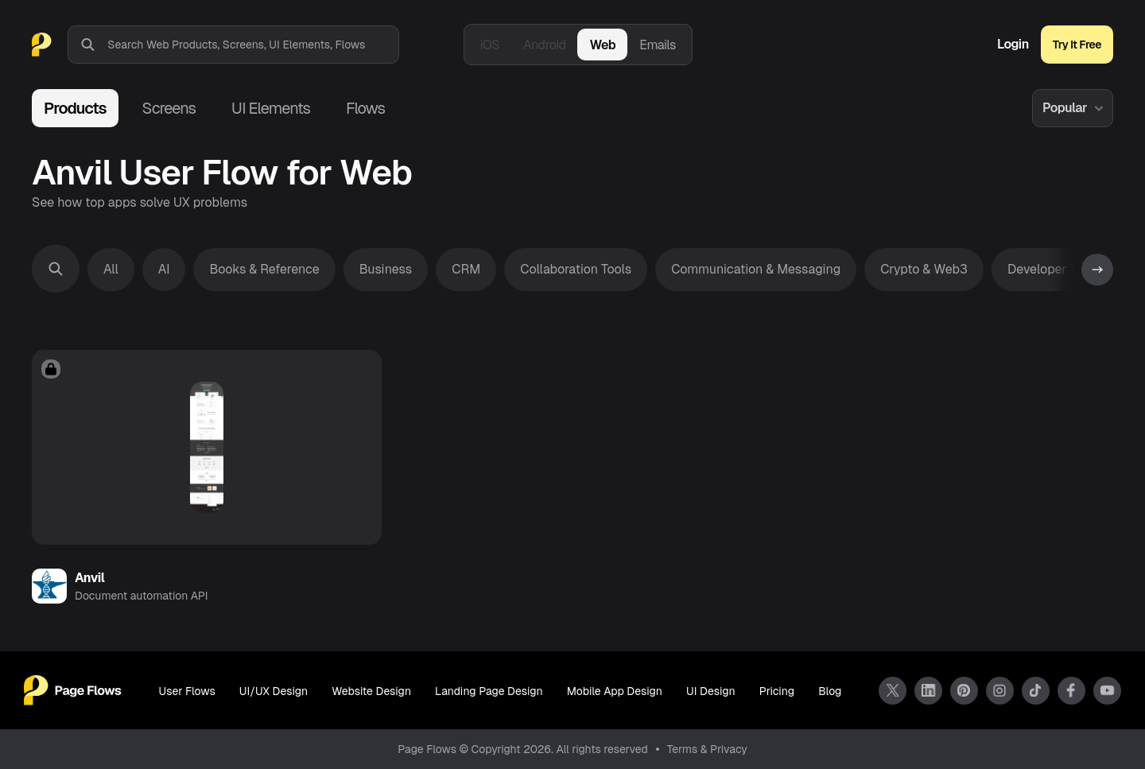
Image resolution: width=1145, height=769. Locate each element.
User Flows (187, 691)
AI (164, 269)
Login (1013, 44)
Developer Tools (1053, 269)
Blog (829, 691)
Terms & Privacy (707, 749)
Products (75, 108)
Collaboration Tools (575, 269)
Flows (365, 108)
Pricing (776, 691)
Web (602, 45)
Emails (657, 45)
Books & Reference (264, 269)
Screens (169, 108)
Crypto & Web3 (924, 269)
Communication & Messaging (755, 269)
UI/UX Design (273, 691)
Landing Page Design (489, 691)
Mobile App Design (614, 691)
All (110, 269)
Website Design (371, 691)
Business (386, 269)
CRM (466, 269)
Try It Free (1077, 44)
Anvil (89, 577)
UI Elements (270, 108)
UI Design (711, 691)
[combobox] (252, 44)
